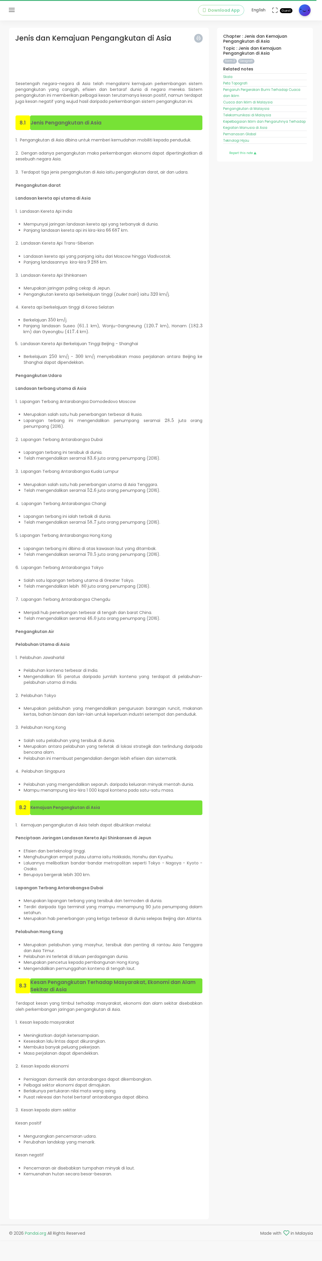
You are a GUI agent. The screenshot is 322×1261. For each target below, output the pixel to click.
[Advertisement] (109, 59)
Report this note (242, 153)
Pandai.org (35, 1233)
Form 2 (230, 61)
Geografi (246, 61)
